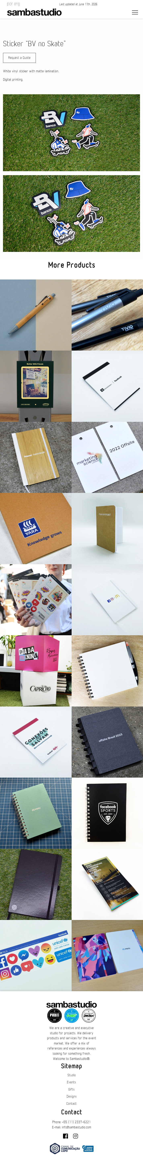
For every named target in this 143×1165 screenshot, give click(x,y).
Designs (72, 1096)
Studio (71, 1075)
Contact (71, 1104)
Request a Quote (19, 58)
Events (71, 1082)
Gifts (71, 1089)
